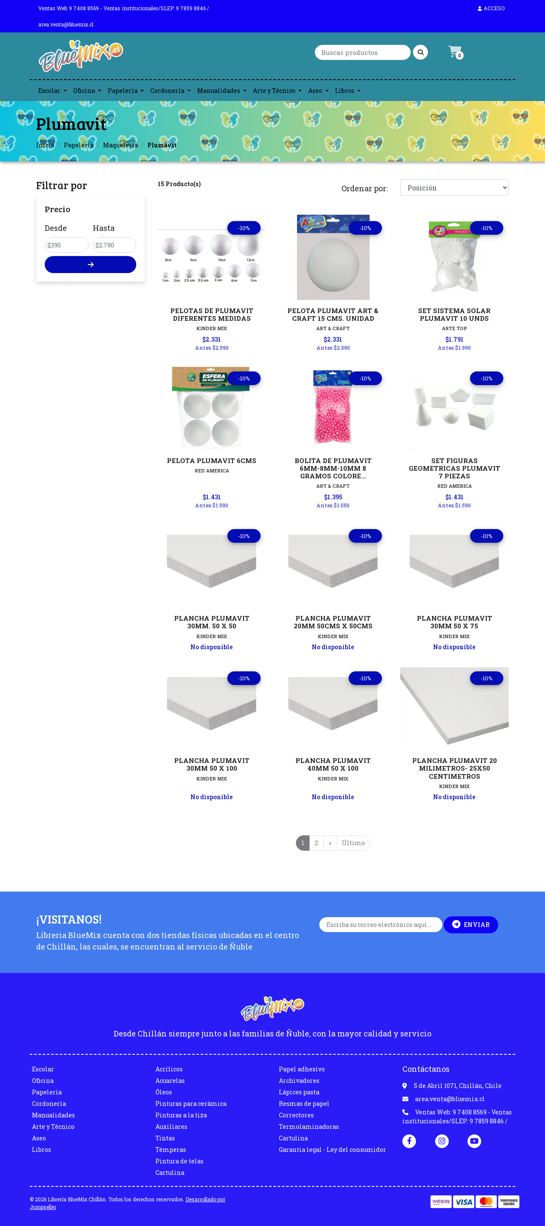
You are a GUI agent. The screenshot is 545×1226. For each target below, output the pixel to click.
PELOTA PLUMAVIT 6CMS (211, 460)
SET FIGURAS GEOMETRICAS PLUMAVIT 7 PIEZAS (454, 468)
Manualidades (218, 90)
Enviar (471, 924)
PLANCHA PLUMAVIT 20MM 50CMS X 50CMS (333, 622)
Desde (56, 228)
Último (353, 843)
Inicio (45, 145)
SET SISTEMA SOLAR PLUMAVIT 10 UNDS (454, 314)
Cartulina (169, 1172)
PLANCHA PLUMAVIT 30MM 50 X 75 (454, 622)
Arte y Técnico (274, 90)
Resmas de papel (304, 1103)
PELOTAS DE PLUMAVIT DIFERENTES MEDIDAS (211, 314)
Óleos (163, 1092)
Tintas (165, 1138)
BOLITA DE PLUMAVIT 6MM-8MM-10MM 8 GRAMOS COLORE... (333, 468)
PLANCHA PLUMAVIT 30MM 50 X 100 (212, 764)
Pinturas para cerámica (191, 1103)
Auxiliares (171, 1126)
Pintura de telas (179, 1161)
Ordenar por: (364, 188)
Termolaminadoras (309, 1126)
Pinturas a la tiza (181, 1115)
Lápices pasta (299, 1092)
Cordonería (167, 90)
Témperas (170, 1149)
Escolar (49, 90)
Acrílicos (169, 1069)
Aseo (315, 90)
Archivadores (299, 1080)
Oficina (84, 90)
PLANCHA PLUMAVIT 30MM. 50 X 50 (212, 622)
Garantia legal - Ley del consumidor (332, 1149)
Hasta (104, 228)
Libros (344, 90)
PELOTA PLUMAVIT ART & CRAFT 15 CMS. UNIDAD (333, 314)
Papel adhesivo (302, 1069)
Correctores (296, 1115)
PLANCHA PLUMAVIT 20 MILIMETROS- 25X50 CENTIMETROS (454, 768)
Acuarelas (170, 1080)
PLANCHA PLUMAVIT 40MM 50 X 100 (333, 764)
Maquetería (120, 145)
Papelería (123, 90)
